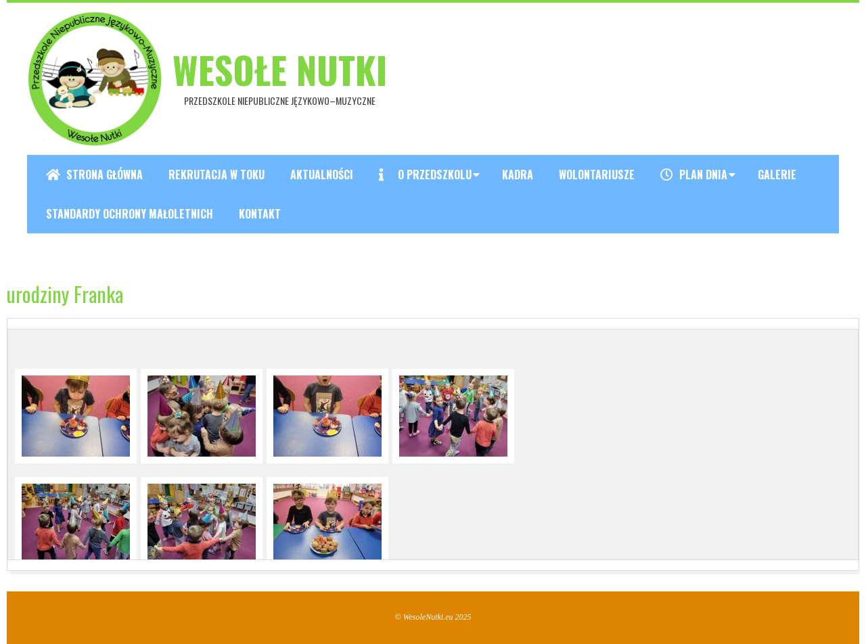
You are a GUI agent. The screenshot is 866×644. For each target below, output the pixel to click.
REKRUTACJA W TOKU (216, 174)
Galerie (777, 174)
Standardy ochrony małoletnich (129, 214)
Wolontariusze (597, 174)
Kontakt (260, 214)
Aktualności (321, 174)
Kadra (517, 174)
